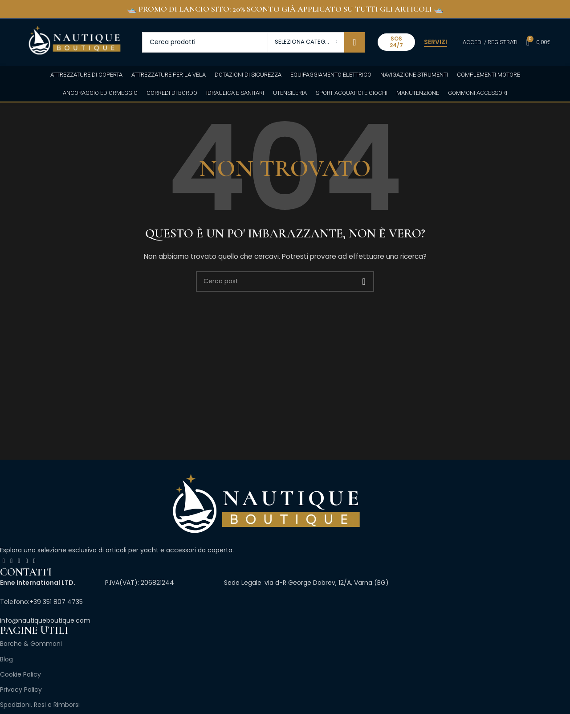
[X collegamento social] (11, 561)
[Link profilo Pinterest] (34, 561)
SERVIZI (435, 42)
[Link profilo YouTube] (26, 561)
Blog (6, 659)
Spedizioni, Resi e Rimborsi (40, 704)
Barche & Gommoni (31, 643)
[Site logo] (74, 41)
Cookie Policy (20, 674)
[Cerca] (253, 42)
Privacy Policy (21, 689)
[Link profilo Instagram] (19, 561)
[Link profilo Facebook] (4, 561)
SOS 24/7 (396, 42)
